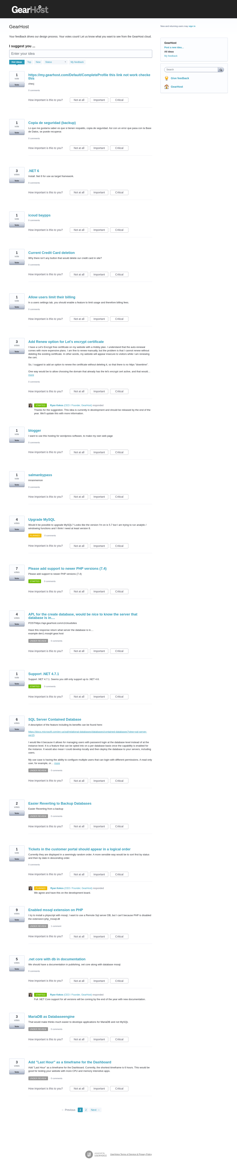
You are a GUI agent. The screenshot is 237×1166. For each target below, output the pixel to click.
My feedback (77, 62)
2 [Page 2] (86, 1109)
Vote (17, 85)
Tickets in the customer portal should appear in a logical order (79, 849)
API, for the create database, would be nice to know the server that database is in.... (82, 616)
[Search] (221, 69)
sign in (192, 26)
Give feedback (180, 78)
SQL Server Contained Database (54, 719)
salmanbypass (40, 475)
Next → (95, 1109)
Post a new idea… (174, 47)
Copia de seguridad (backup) (52, 123)
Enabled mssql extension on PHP (55, 910)
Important (100, 100)
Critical (121, 100)
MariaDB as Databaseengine (51, 1017)
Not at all (81, 100)
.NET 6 (33, 171)
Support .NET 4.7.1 (43, 674)
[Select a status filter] (55, 62)
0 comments (34, 90)
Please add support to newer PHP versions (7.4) (67, 569)
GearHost (177, 86)
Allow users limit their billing (51, 297)
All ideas (169, 51)
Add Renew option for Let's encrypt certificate (66, 342)
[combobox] (192, 69)
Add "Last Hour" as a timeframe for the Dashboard (69, 1062)
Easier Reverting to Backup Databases (60, 803)
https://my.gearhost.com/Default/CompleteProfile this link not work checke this (89, 76)
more (31, 375)
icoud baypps (39, 215)
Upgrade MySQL (41, 519)
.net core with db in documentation (57, 959)
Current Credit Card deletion (51, 253)
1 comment (56, 926)
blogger (34, 430)
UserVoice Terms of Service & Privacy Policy (131, 1154)
